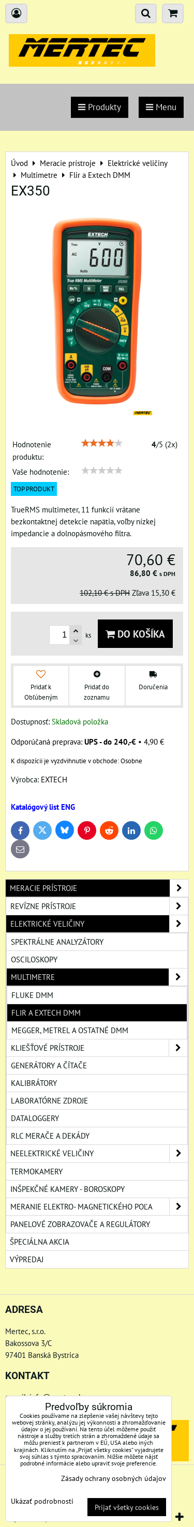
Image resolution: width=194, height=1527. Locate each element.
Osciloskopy (34, 959)
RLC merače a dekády (50, 1135)
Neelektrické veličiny (99, 1153)
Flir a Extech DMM (46, 1012)
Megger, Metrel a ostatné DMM (69, 1030)
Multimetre (99, 977)
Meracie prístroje (99, 888)
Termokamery (36, 1171)
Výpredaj (26, 1259)
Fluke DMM (32, 995)
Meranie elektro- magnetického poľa (99, 1206)
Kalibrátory (34, 1083)
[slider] (102, 443)
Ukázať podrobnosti (42, 1501)
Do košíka (135, 633)
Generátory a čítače (49, 1065)
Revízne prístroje (99, 906)
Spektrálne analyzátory (57, 941)
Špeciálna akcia (39, 1241)
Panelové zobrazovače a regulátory (80, 1224)
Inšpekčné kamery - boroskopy (67, 1189)
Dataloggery (35, 1118)
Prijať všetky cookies (127, 1507)
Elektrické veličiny (99, 923)
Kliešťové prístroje (99, 1047)
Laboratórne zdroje (49, 1100)
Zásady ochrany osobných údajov (113, 1478)
